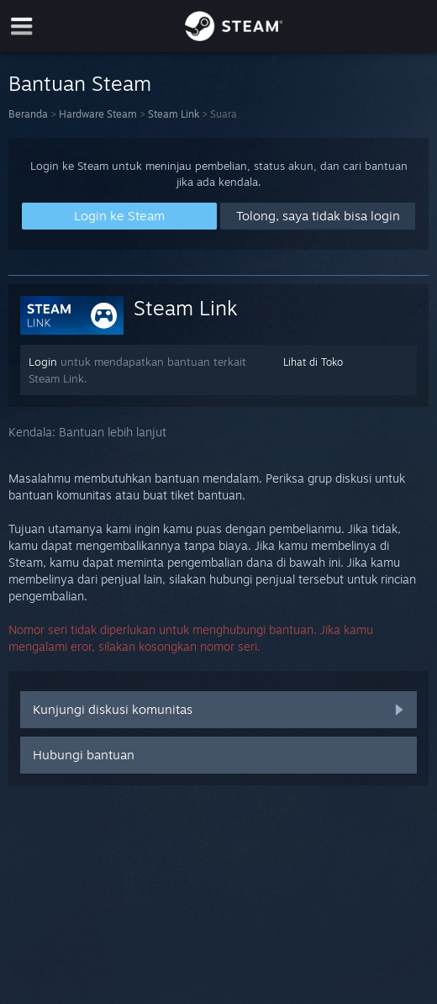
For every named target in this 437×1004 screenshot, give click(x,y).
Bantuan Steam (79, 83)
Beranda (28, 114)
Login (43, 361)
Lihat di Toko (313, 362)
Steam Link (173, 114)
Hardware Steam (98, 114)
